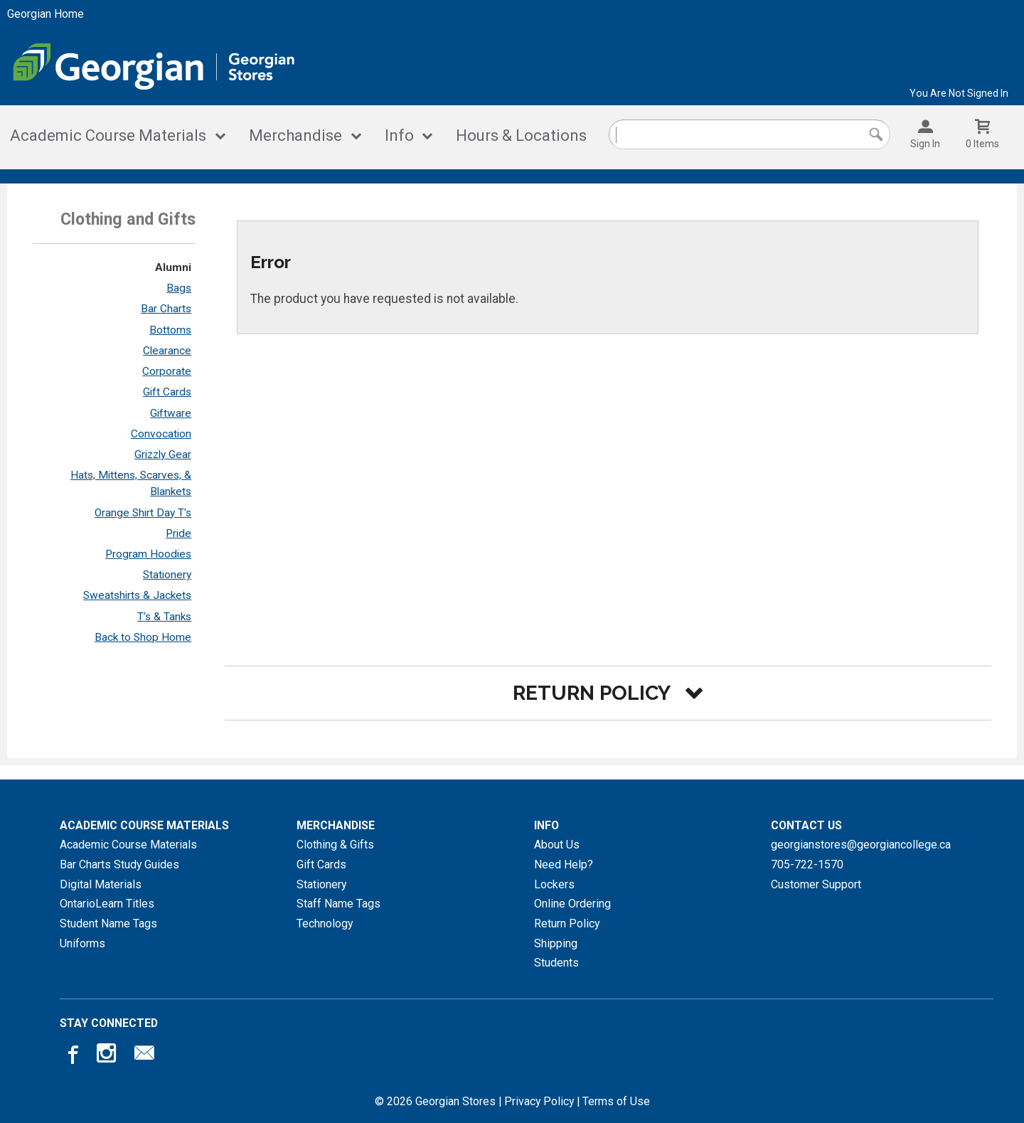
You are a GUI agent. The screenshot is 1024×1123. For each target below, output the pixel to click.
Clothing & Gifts (335, 844)
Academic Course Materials (108, 135)
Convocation (161, 433)
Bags (178, 288)
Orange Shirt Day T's (143, 512)
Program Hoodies (148, 554)
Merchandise (295, 135)
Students (556, 962)
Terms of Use (616, 1101)
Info (399, 135)
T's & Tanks (164, 616)
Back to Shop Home (143, 637)
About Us (557, 844)
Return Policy (566, 923)
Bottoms (170, 330)
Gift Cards (167, 391)
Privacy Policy (539, 1101)
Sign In (925, 143)
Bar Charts (166, 308)
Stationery (167, 574)
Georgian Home (45, 14)
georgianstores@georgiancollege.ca (861, 844)
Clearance (167, 350)
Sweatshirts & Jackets (137, 595)
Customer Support (816, 884)
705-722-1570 (807, 864)
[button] (608, 693)
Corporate (166, 371)
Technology (325, 923)
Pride (178, 533)
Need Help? (563, 864)
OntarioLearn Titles (107, 903)
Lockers (554, 884)
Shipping (555, 943)
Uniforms (82, 943)
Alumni (173, 267)
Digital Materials (101, 884)
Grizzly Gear (162, 454)
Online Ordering (572, 903)
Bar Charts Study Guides (119, 864)
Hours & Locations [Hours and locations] (521, 135)
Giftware (170, 413)
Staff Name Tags (338, 903)
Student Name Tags (108, 923)
